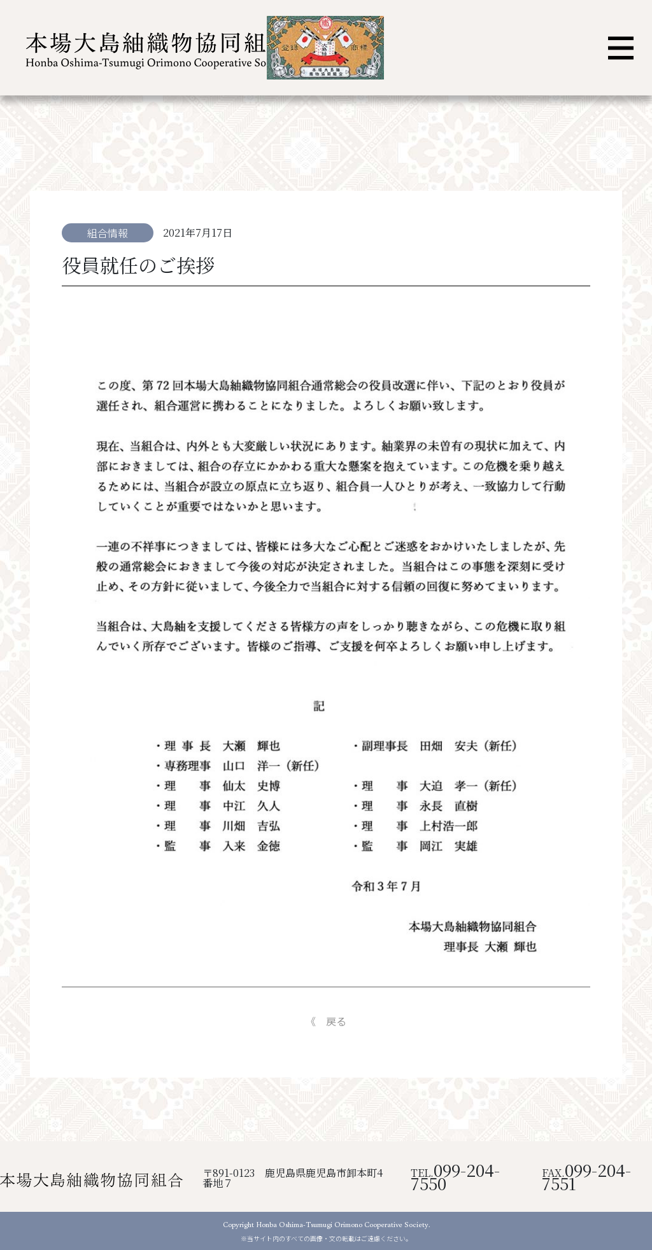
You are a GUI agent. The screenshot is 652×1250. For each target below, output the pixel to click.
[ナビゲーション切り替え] (621, 48)
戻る (336, 1021)
